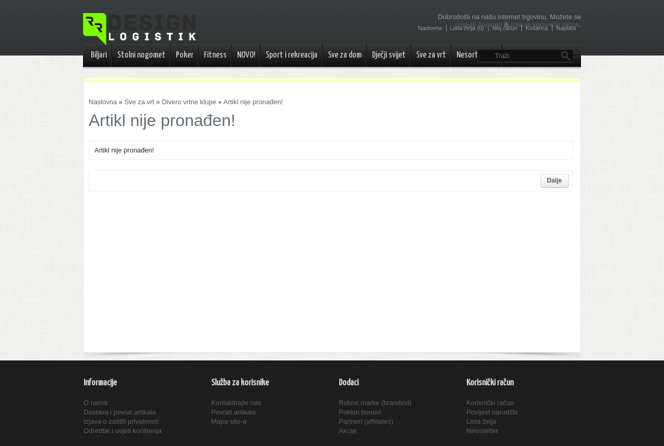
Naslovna (103, 102)
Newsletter (482, 431)
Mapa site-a (228, 421)
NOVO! (246, 55)
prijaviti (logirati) (478, 25)
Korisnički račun (490, 403)
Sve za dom (345, 55)
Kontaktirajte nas (236, 403)
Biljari (99, 55)
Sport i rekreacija (291, 55)
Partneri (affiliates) (366, 421)
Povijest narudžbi (492, 412)
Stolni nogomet (141, 55)
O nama (95, 403)
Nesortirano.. (477, 55)
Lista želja (481, 421)
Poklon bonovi (360, 412)
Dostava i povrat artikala (120, 412)
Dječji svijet (389, 55)
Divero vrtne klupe (189, 102)
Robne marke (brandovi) (375, 403)
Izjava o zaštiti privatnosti (121, 421)
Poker (184, 55)
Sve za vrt (431, 55)
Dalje (554, 180)
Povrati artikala (233, 412)
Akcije (348, 431)
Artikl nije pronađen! (253, 102)
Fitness (215, 55)
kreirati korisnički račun (544, 25)
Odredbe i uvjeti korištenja (122, 431)
